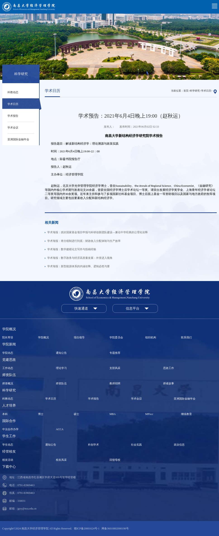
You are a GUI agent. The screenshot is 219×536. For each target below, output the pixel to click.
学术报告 (12, 115)
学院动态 (7, 352)
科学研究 (195, 91)
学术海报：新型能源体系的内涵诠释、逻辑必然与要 (78, 266)
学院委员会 (116, 337)
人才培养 (9, 405)
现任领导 (79, 337)
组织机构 (150, 337)
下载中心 (9, 466)
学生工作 (9, 436)
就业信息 (179, 444)
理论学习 (61, 368)
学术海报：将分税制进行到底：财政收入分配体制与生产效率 (84, 241)
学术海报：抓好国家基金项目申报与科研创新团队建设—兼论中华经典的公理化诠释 (97, 232)
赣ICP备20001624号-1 (87, 528)
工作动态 (7, 368)
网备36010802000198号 (115, 528)
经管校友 (9, 451)
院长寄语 (7, 337)
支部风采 (115, 368)
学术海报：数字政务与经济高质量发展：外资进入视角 (79, 258)
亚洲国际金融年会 (18, 139)
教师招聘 (115, 383)
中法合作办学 (10, 429)
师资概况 (7, 383)
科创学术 (93, 444)
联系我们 (186, 337)
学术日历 (12, 104)
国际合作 (9, 421)
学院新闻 (9, 344)
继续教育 (186, 414)
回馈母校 (115, 459)
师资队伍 (9, 375)
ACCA (59, 429)
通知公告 (61, 352)
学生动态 (7, 444)
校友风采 (61, 459)
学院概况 (9, 329)
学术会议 (12, 127)
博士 (40, 414)
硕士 (76, 414)
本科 (5, 414)
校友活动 (7, 459)
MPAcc (149, 414)
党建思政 (9, 359)
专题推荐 (115, 352)
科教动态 (12, 92)
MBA (113, 414)
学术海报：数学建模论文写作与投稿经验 (71, 249)
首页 (185, 91)
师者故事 (168, 383)
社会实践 (136, 444)
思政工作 (168, 368)
